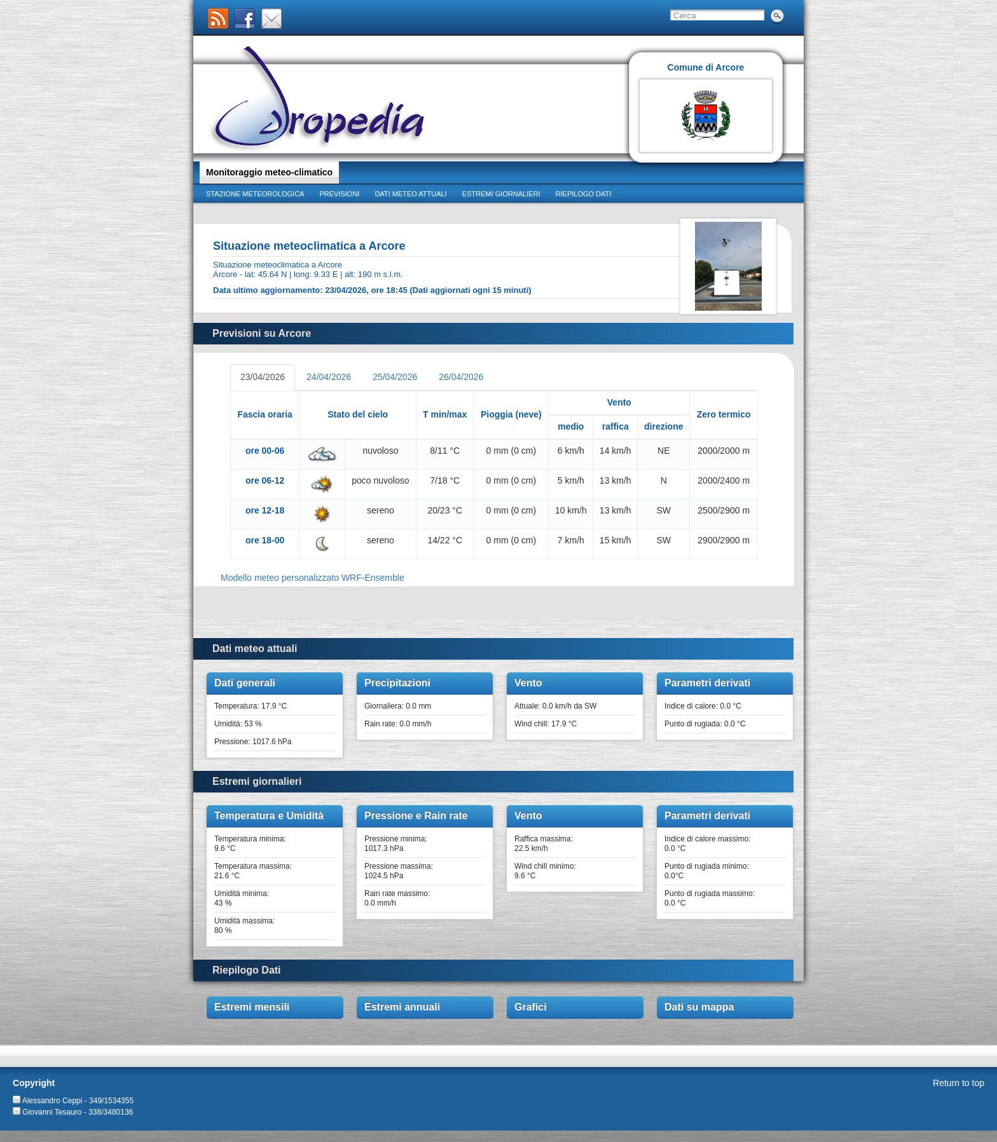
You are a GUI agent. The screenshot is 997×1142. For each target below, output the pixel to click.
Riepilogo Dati (246, 970)
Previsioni (339, 194)
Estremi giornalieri (501, 194)
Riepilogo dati (584, 194)
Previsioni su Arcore (261, 333)
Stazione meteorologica (255, 194)
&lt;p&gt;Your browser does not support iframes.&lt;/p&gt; (494, 475)
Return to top (958, 1083)
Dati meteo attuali (410, 194)
